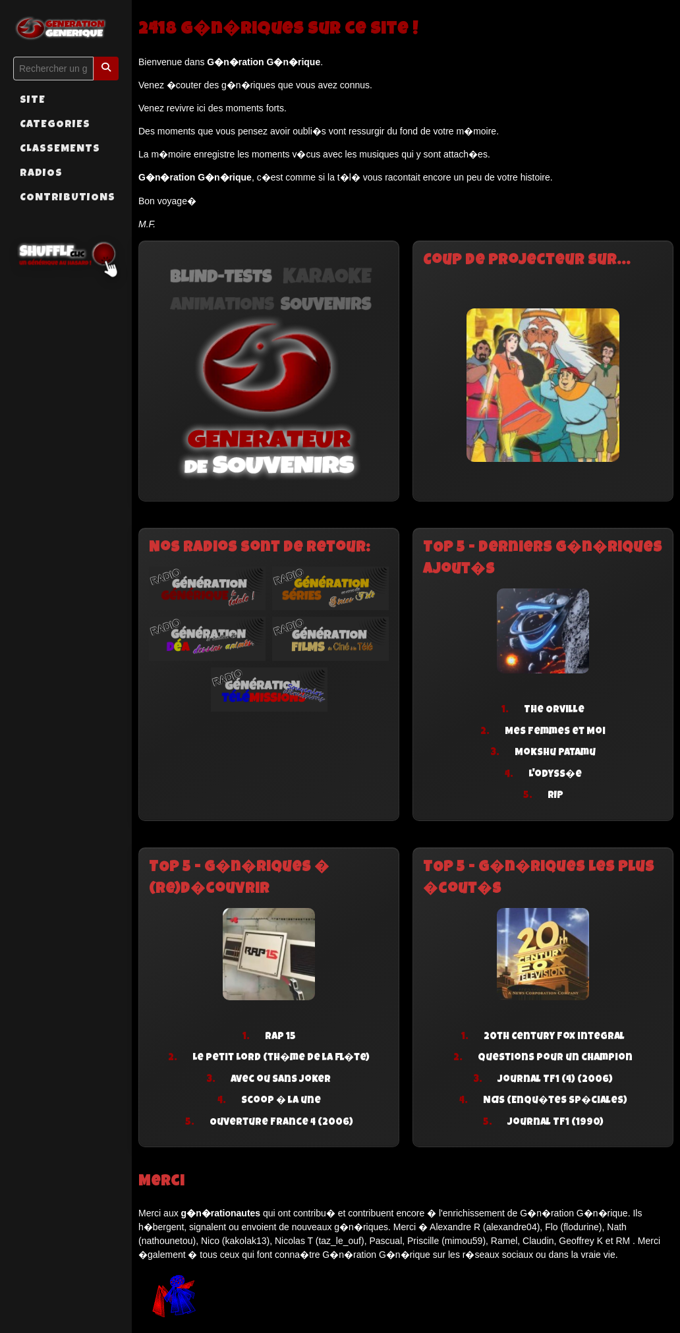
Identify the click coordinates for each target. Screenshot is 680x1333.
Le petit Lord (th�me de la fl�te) (281, 1058)
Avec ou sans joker (281, 1080)
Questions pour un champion (555, 1058)
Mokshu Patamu (555, 753)
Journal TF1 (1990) (555, 1122)
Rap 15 (280, 1037)
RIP (555, 796)
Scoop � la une (281, 1101)
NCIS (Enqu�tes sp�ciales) (555, 1101)
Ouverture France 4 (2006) (281, 1122)
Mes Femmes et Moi (555, 732)
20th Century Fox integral (554, 1037)
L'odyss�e (555, 775)
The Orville (554, 710)
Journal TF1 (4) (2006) (555, 1080)
